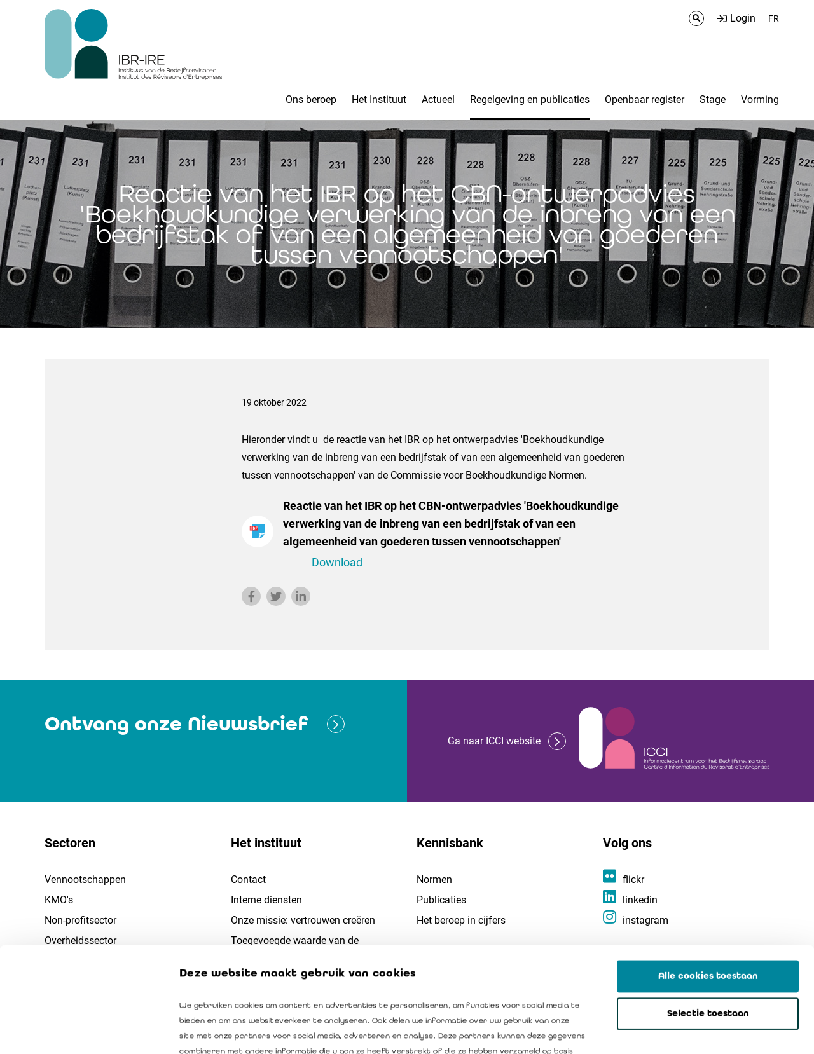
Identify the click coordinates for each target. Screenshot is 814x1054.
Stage (713, 99)
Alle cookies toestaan (708, 871)
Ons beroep (311, 99)
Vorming (760, 99)
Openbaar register (644, 99)
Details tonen (725, 1029)
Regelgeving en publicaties (530, 99)
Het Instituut (379, 99)
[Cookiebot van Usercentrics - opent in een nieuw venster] (82, 1029)
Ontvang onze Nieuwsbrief (176, 723)
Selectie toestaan (708, 908)
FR (773, 18)
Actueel (438, 99)
